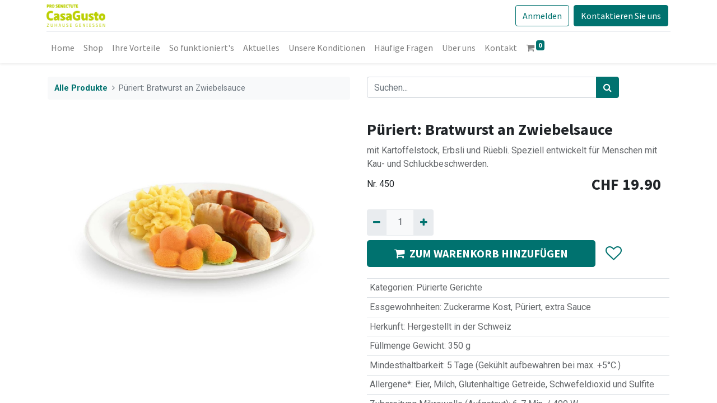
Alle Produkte (81, 88)
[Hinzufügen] (423, 222)
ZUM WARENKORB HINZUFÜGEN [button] (481, 253)
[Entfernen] (377, 222)
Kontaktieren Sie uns (620, 15)
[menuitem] (64, 47)
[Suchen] (607, 87)
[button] (613, 253)
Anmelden (541, 15)
